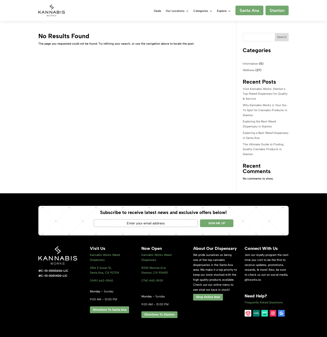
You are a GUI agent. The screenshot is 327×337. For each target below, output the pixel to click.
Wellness (249, 70)
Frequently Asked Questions (264, 302)
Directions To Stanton (159, 314)
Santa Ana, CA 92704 (104, 272)
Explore (222, 11)
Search (281, 37)
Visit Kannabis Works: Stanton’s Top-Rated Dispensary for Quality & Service (265, 94)
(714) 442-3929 (152, 280)
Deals (157, 11)
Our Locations (175, 11)
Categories (200, 11)
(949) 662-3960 (101, 280)
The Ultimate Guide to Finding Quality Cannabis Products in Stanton (263, 149)
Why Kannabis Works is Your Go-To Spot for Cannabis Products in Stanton (265, 110)
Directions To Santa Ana (109, 309)
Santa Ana (249, 10)
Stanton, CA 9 (154, 272)
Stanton (277, 10)
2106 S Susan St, (101, 268)
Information (250, 63)
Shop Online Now (208, 297)
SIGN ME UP (216, 223)
